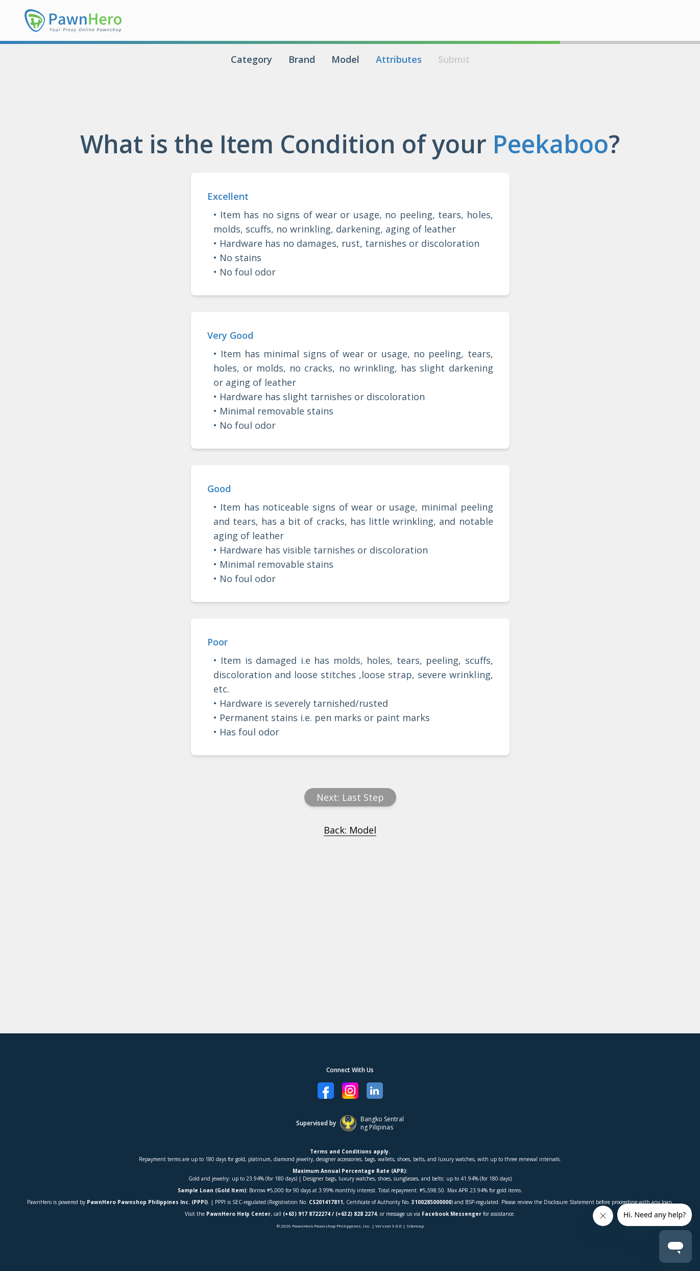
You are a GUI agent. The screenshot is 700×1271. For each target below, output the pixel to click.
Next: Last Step (350, 797)
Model (345, 59)
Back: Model (350, 830)
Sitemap (415, 1226)
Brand (301, 59)
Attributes (399, 59)
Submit (454, 59)
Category (251, 59)
